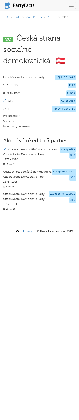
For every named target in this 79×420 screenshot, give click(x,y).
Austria (52, 17)
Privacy (28, 231)
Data (17, 17)
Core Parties (34, 17)
